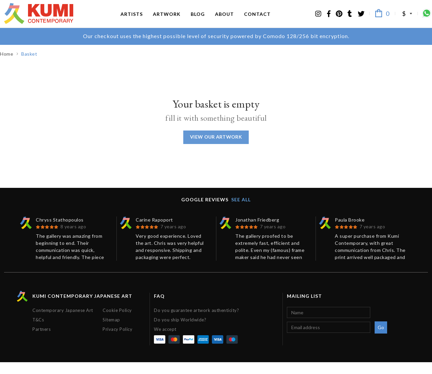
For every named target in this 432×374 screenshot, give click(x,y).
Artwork (167, 19)
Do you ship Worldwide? (180, 331)
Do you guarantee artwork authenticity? (196, 322)
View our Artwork (216, 148)
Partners (41, 341)
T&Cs (38, 331)
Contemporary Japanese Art (62, 322)
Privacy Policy (117, 341)
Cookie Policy (117, 322)
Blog (198, 19)
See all (241, 211)
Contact (257, 19)
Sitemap (111, 331)
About (224, 19)
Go (381, 339)
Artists (131, 19)
